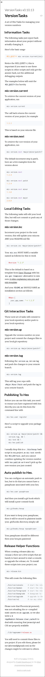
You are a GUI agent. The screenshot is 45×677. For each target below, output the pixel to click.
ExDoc (24, 659)
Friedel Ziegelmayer (23, 662)
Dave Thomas (25, 273)
